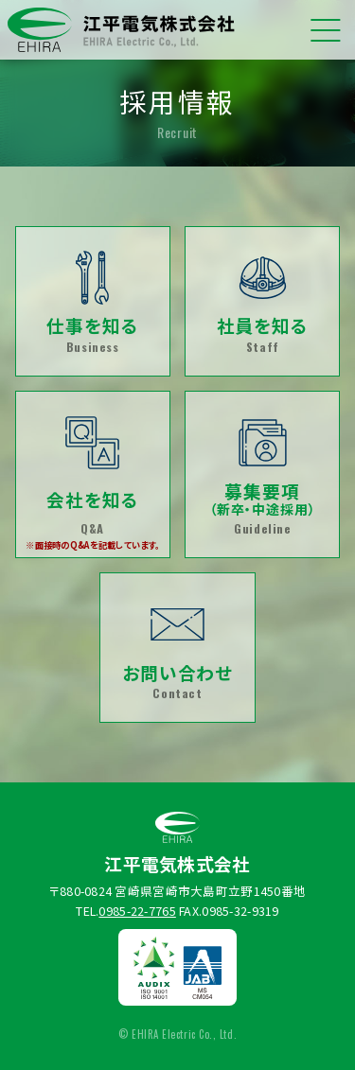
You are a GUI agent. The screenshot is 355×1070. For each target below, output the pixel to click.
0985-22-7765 (136, 914)
